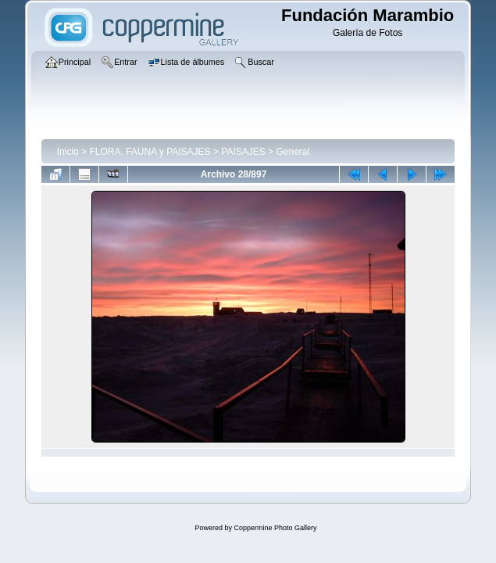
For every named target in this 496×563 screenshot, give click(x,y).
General (292, 151)
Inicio (68, 151)
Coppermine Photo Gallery (275, 528)
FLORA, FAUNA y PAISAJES (149, 151)
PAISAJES (243, 151)
